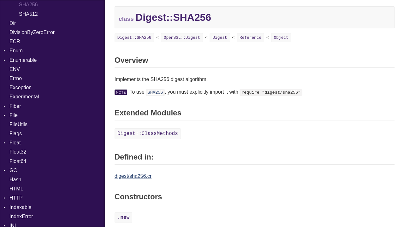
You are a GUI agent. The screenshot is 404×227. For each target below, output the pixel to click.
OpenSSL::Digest (182, 37)
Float (15, 142)
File (13, 115)
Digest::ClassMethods (147, 134)
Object (281, 37)
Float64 (17, 161)
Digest (219, 37)
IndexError (21, 216)
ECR (14, 41)
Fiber (15, 106)
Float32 (17, 151)
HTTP (16, 198)
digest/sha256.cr (133, 176)
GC (13, 170)
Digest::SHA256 (134, 37)
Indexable (20, 207)
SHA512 (28, 14)
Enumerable (23, 60)
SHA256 (28, 4)
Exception (20, 87)
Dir (12, 23)
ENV (14, 69)
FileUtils (18, 124)
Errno (15, 78)
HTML (16, 188)
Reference (250, 37)
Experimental (24, 96)
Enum (16, 50)
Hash (15, 179)
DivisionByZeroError (32, 32)
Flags (15, 133)
